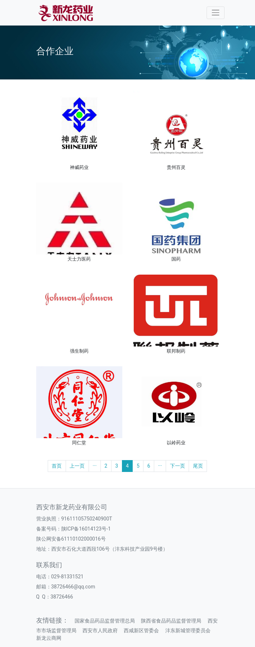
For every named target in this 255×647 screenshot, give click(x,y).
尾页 (198, 466)
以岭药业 (176, 442)
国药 (176, 259)
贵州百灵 (176, 167)
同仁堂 (79, 442)
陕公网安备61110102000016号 (71, 539)
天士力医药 (79, 259)
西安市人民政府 (100, 630)
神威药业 (79, 167)
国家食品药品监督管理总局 (105, 621)
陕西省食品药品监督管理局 (171, 621)
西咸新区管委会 (141, 630)
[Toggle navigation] (215, 12)
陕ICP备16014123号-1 (86, 529)
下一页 (177, 466)
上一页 (77, 466)
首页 (57, 466)
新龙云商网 (48, 638)
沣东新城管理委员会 (188, 630)
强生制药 (79, 351)
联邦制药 (176, 351)
